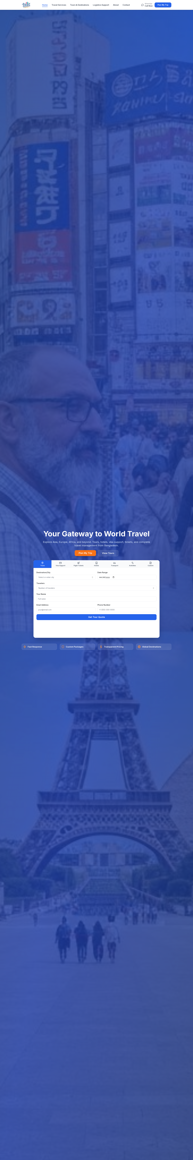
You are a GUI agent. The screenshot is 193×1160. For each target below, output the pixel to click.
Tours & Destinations (79, 5)
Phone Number (103, 605)
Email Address (42, 605)
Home (45, 5)
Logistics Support (101, 5)
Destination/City (43, 572)
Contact (126, 5)
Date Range (102, 572)
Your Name (41, 594)
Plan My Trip (163, 5)
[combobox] (66, 577)
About (116, 5)
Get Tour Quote (96, 617)
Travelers (40, 583)
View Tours (108, 553)
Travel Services (59, 5)
